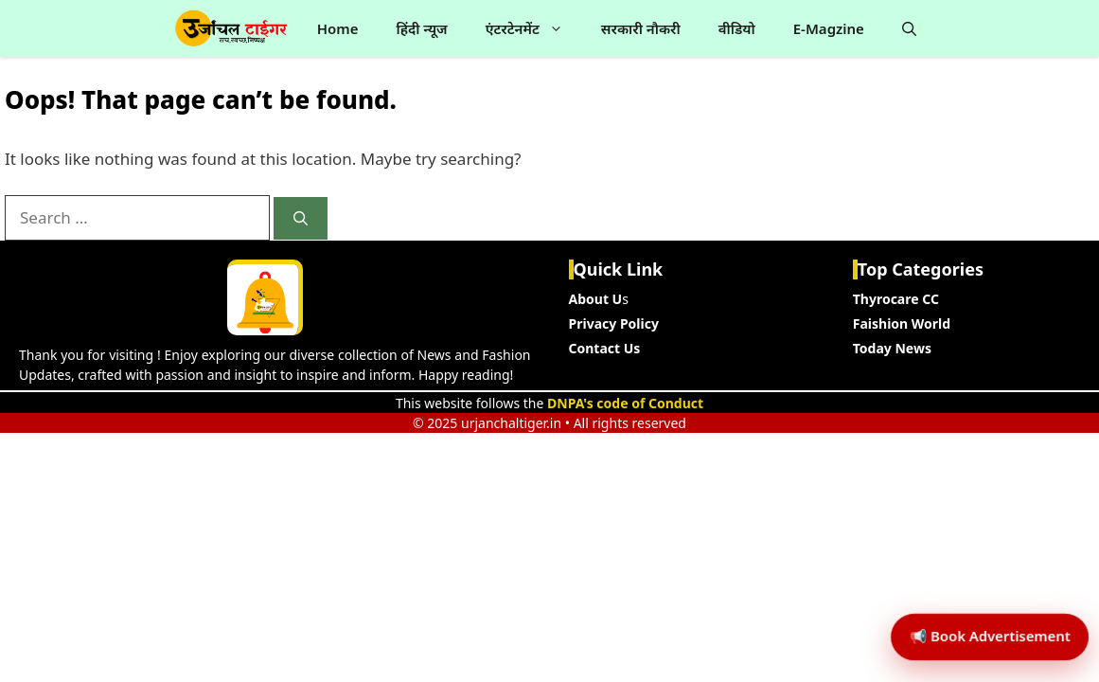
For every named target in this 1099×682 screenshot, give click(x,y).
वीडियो (736, 28)
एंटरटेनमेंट (534, 28)
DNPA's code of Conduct (625, 403)
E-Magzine (828, 28)
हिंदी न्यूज (421, 28)
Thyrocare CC (896, 299)
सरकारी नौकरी (641, 28)
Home (338, 28)
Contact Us (605, 348)
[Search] (301, 218)
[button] (909, 28)
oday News (895, 348)
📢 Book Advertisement (977, 591)
